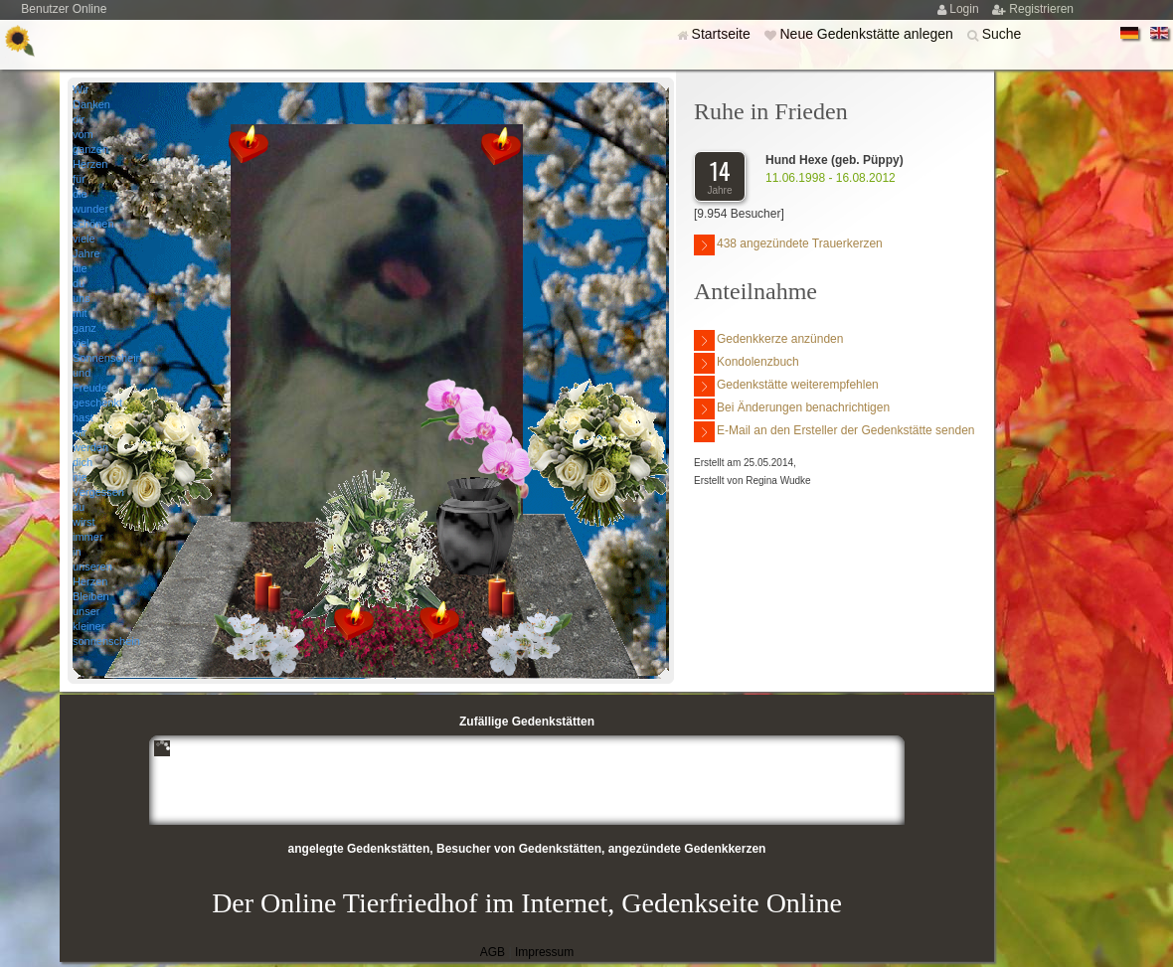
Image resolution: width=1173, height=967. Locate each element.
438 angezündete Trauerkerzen (788, 245)
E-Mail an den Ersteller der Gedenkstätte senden (834, 431)
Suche (1002, 34)
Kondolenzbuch (746, 363)
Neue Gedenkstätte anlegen (867, 34)
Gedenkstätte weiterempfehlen (786, 386)
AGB (492, 952)
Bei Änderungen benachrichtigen (792, 409)
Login (965, 9)
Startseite (723, 34)
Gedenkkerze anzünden (768, 340)
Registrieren (1041, 9)
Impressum (544, 952)
